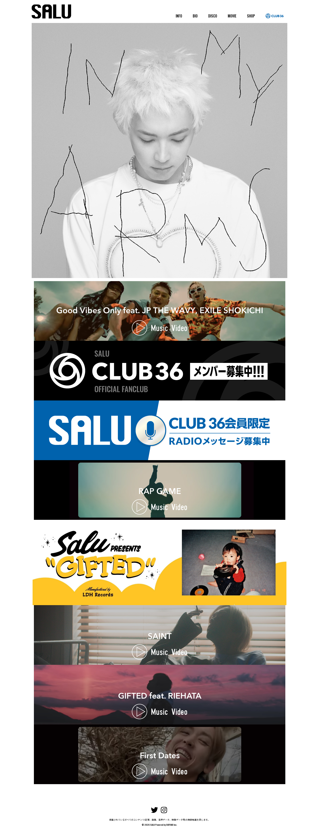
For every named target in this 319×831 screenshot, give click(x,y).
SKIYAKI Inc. (171, 824)
